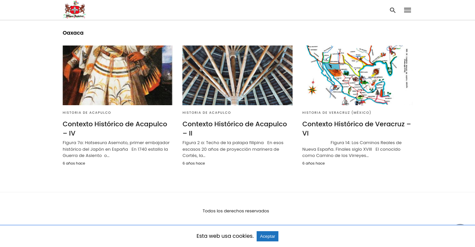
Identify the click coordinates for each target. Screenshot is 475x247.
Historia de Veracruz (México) (336, 112)
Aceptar (267, 236)
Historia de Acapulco (87, 112)
